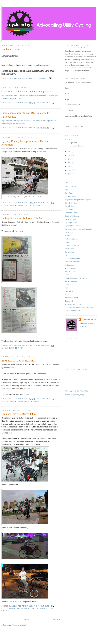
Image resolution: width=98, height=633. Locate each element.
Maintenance (70, 265)
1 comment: (41, 78)
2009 (70, 170)
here (44, 151)
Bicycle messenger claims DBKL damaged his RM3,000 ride (25, 115)
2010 (70, 166)
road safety (69, 291)
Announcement (16, 608)
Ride (66, 288)
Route (67, 294)
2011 (70, 163)
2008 (70, 174)
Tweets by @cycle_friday (74, 395)
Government (69, 252)
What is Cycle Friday (73, 304)
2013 (70, 155)
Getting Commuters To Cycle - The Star (22, 218)
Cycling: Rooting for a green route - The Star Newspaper (25, 143)
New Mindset (70, 271)
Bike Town (69, 209)
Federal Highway (71, 239)
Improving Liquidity (72, 258)
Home (26, 620)
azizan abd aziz (88, 319)
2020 (70, 139)
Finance (68, 242)
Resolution (69, 284)
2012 (70, 159)
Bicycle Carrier (70, 196)
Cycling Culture (32, 205)
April (72, 142)
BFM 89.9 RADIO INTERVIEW (18, 360)
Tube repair (69, 301)
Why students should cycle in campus (79, 307)
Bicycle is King (71, 203)
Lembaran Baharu (10, 49)
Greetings (68, 255)
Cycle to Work (16, 205)
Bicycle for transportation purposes (78, 199)
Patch (67, 275)
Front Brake (69, 249)
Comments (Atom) (19, 625)
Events (67, 235)
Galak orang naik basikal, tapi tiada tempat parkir (27, 91)
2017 (70, 151)
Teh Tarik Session (71, 298)
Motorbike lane (70, 268)
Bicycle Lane (70, 206)
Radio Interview (31, 401)
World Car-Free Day (72, 311)
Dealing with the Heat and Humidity (78, 229)
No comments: (43, 103)
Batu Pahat (69, 193)
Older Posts (56, 620)
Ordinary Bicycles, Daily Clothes (18, 414)
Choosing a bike (71, 213)
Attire (27, 608)
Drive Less (69, 232)
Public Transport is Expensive (76, 278)
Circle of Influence (72, 216)
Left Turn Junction (72, 262)
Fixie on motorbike (72, 245)
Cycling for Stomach (72, 226)
